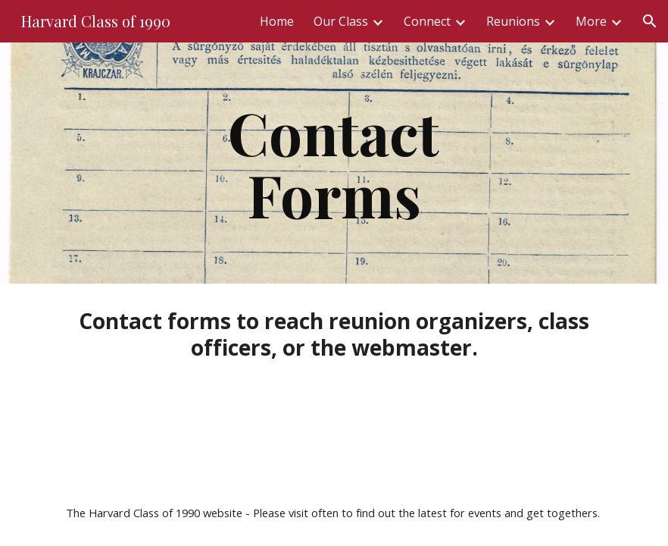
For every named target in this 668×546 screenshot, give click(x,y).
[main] (334, 163)
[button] (650, 21)
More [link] (591, 21)
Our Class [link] (341, 21)
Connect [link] (427, 21)
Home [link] (277, 21)
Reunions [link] (513, 21)
